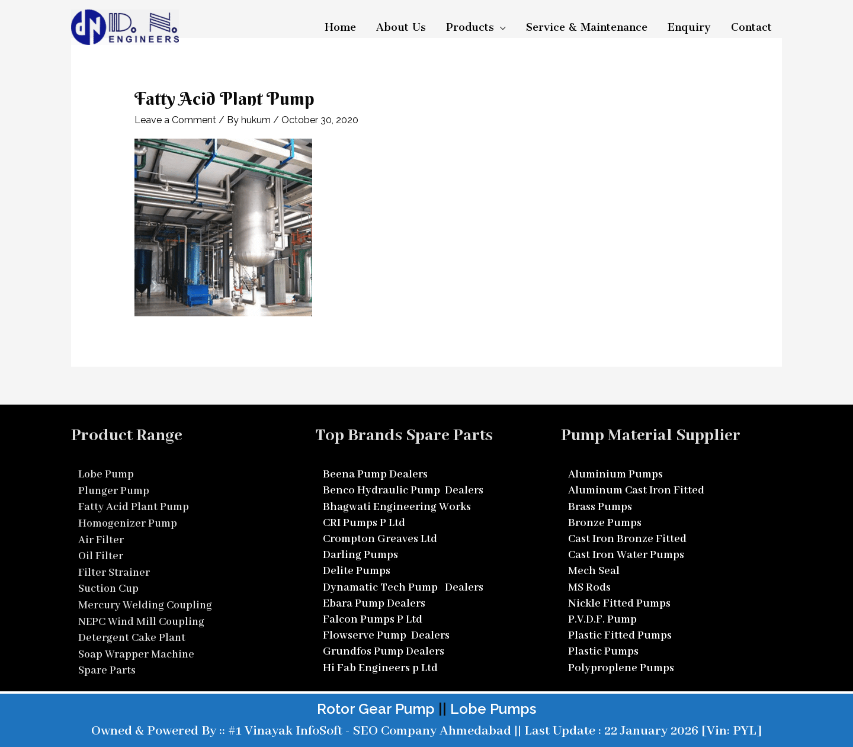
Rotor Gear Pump (376, 705)
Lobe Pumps (493, 705)
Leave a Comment (175, 120)
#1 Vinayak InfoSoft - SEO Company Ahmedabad (368, 728)
